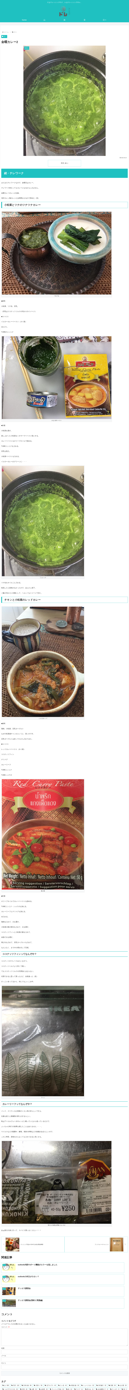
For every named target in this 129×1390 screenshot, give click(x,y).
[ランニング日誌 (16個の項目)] (57, 1369)
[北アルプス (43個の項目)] (50, 1365)
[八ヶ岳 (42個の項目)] (62, 1365)
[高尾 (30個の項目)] (112, 1365)
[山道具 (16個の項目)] (43, 1369)
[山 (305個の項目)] (5, 1365)
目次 (62, 163)
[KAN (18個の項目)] (23, 1369)
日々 (4, 36)
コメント (5, 1304)
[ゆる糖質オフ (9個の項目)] (102, 1369)
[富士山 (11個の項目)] (89, 1369)
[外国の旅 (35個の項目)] (74, 1365)
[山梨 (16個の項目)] (33, 1369)
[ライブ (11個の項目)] (78, 1369)
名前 (2, 1328)
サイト (3, 1343)
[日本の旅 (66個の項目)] (26, 1365)
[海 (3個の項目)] (124, 1369)
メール (3, 1335)
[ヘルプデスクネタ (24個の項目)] (10, 1369)
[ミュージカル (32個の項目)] (87, 1365)
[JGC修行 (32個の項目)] (101, 1365)
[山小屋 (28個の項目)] (122, 1365)
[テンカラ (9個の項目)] (114, 1369)
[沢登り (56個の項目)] (38, 1365)
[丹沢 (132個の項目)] (15, 1365)
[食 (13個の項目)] (69, 1369)
